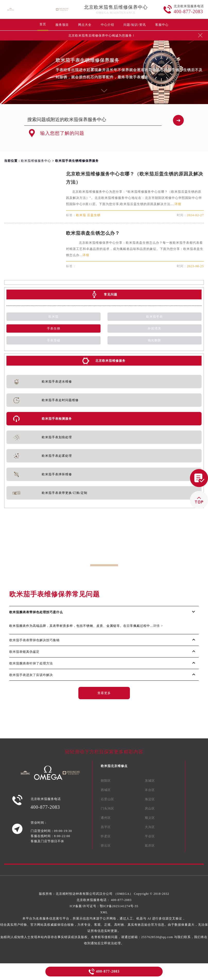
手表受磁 (53, 340)
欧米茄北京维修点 (114, 766)
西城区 (106, 790)
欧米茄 (53, 316)
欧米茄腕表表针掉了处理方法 (31, 663)
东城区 (150, 780)
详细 (177, 204)
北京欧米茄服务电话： (104, 900)
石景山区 (107, 799)
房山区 (150, 808)
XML (104, 912)
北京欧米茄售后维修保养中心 (116, 7)
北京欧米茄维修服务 (110, 360)
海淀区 (150, 799)
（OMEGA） (124, 894)
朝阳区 (106, 780)
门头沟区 (107, 808)
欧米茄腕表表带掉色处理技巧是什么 (36, 612)
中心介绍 (107, 25)
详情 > (158, 626)
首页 (42, 24)
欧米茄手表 (154, 316)
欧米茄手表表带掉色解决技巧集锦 (34, 640)
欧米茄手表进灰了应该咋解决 (31, 675)
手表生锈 (53, 328)
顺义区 (150, 818)
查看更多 (104, 693)
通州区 (106, 818)
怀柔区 (106, 836)
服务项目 (62, 25)
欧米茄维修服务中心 (36, 161)
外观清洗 (154, 328)
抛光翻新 (154, 340)
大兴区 (150, 827)
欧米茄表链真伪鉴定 (24, 652)
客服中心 (162, 25)
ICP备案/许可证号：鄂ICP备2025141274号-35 (104, 906)
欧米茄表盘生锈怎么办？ (93, 233)
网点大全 (84, 25)
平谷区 (150, 836)
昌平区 (106, 827)
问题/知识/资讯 (134, 25)
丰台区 (150, 790)
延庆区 (150, 845)
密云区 (106, 845)
